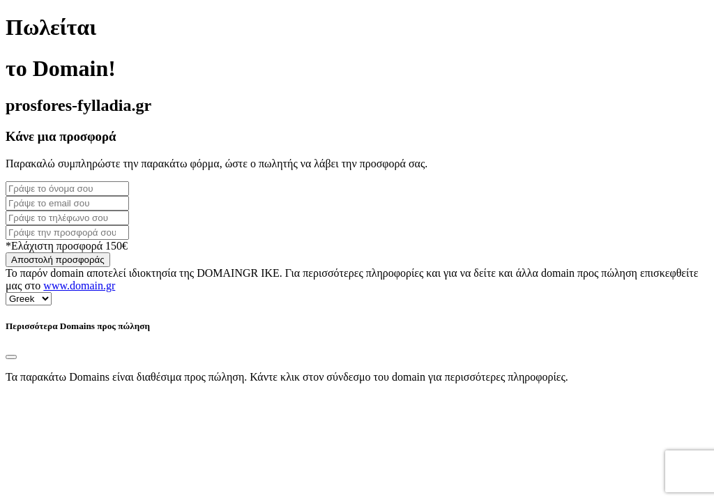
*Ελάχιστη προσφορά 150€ (67, 246)
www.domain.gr (79, 285)
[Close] (11, 357)
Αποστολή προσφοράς (58, 259)
